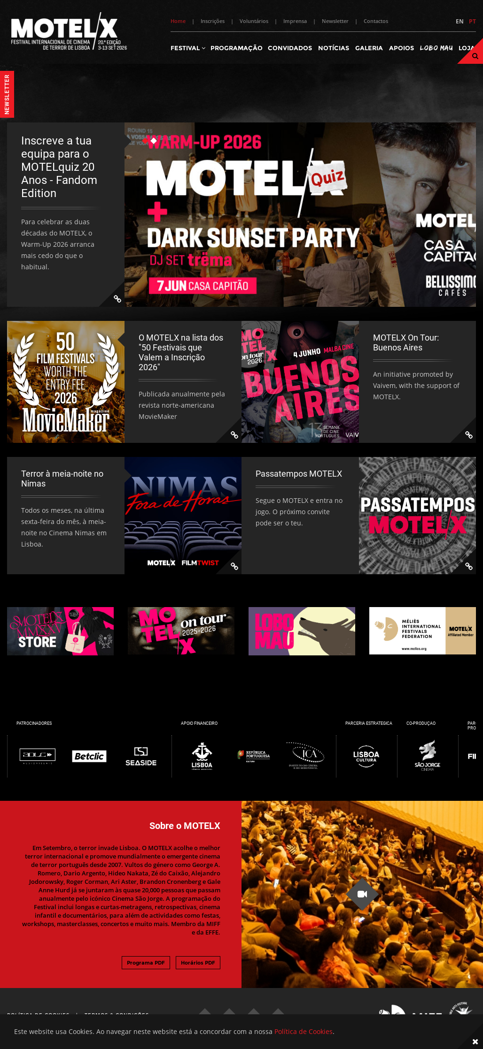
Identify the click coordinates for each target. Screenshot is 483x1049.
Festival (188, 48)
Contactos (376, 20)
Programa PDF (146, 962)
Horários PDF (198, 962)
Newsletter (335, 20)
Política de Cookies (303, 1031)
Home (178, 20)
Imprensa (295, 20)
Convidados (290, 48)
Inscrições (213, 20)
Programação (236, 48)
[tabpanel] (241, 214)
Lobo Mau (436, 48)
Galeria (369, 48)
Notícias (333, 48)
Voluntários (254, 20)
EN (460, 21)
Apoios (401, 48)
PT (472, 21)
